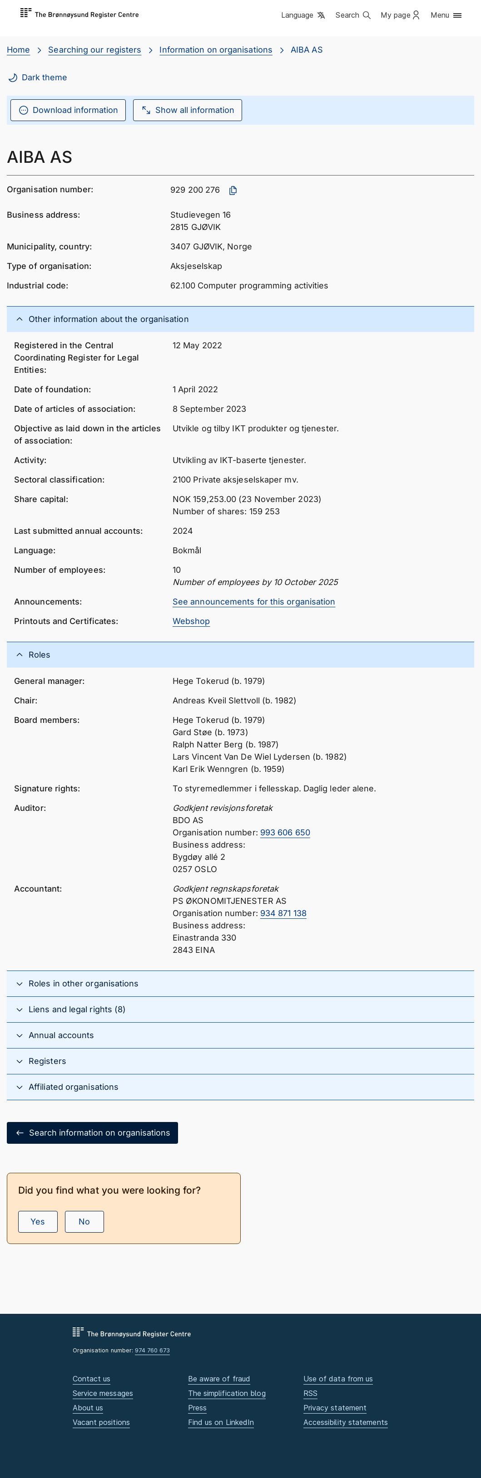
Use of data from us (338, 1378)
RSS (310, 1393)
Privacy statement (335, 1407)
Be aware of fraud (219, 1378)
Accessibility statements (345, 1422)
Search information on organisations (92, 1132)
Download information (68, 110)
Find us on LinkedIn (221, 1422)
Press (197, 1407)
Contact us (92, 1378)
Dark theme (37, 77)
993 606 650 (285, 832)
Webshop (191, 621)
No (84, 1221)
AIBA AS (307, 49)
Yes (37, 1221)
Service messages (103, 1393)
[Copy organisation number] (233, 190)
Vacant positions (101, 1422)
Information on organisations (216, 49)
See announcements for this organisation (254, 601)
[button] (304, 16)
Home (18, 49)
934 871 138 (283, 913)
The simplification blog (227, 1393)
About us (88, 1407)
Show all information (187, 110)
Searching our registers (94, 49)
